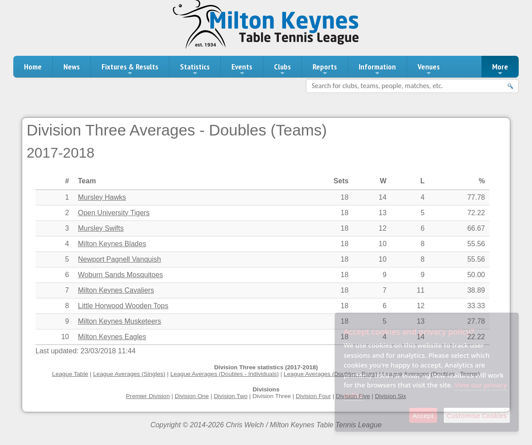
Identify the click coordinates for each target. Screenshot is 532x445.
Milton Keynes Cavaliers (116, 290)
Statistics (195, 69)
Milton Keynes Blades (112, 244)
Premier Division (148, 396)
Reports (325, 69)
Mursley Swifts (101, 228)
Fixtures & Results (130, 69)
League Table (70, 374)
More (500, 69)
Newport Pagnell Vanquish (119, 259)
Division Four (313, 396)
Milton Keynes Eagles (112, 337)
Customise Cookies (477, 415)
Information (377, 69)
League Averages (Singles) (129, 374)
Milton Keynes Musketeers (119, 321)
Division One (192, 396)
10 (65, 337)
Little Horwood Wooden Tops (123, 306)
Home (33, 67)
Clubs (282, 69)
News (71, 67)
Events (241, 69)
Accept (423, 415)
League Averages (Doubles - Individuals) (224, 374)
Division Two (230, 396)
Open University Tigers (114, 213)
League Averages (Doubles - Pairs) (330, 374)
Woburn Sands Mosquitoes (120, 275)
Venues (429, 69)
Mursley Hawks (102, 197)
